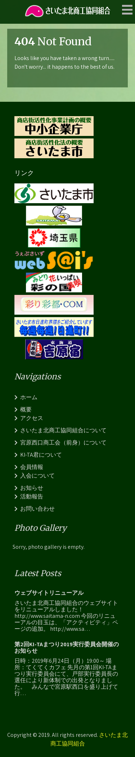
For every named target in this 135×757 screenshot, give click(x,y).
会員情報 (31, 467)
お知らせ (31, 488)
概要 (26, 409)
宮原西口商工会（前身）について (63, 442)
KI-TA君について (41, 455)
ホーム (28, 397)
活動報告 (31, 496)
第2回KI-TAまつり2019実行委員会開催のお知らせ (66, 647)
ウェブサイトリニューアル (49, 593)
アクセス (31, 418)
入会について (37, 475)
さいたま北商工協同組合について (63, 430)
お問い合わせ (37, 508)
